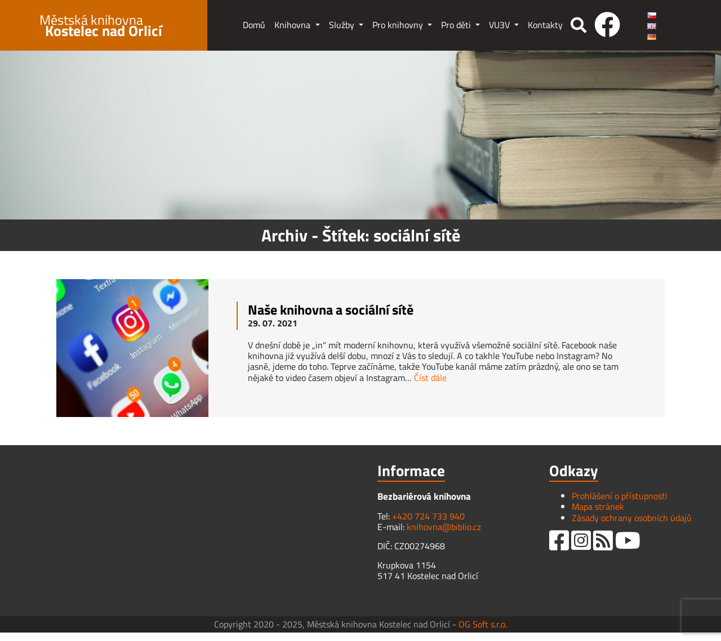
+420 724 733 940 (428, 516)
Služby (343, 25)
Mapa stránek (598, 506)
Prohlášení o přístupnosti (619, 496)
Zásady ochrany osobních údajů (632, 518)
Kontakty (545, 25)
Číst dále (430, 377)
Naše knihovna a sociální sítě (330, 309)
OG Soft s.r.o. (483, 624)
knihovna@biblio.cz (444, 527)
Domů (254, 25)
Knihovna (293, 25)
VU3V (500, 25)
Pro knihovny (398, 25)
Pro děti (457, 25)
